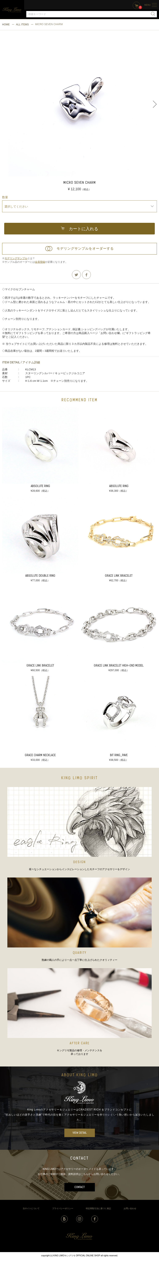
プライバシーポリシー (62, 1208)
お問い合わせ (130, 1208)
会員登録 (40, 261)
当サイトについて (31, 1208)
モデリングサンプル (16, 258)
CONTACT (79, 1187)
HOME (6, 24)
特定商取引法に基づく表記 (98, 1208)
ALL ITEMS (22, 24)
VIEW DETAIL (80, 1133)
